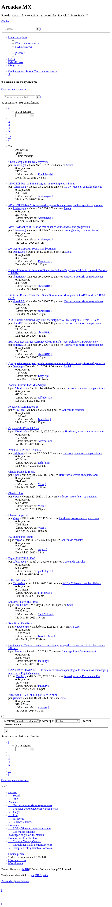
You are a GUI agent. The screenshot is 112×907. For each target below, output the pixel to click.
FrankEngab (19, 164)
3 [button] (9, 124)
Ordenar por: (60, 720)
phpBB (25, 869)
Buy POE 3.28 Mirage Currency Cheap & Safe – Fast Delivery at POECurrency (53, 341)
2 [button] (9, 121)
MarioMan (19, 583)
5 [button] (9, 131)
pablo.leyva (19, 561)
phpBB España (39, 875)
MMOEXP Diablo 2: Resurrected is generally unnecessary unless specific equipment (55, 205)
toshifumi (18, 453)
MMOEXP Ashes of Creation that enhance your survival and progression (49, 226)
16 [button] (9, 137)
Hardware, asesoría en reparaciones (83, 276)
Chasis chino (15, 493)
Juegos (67, 208)
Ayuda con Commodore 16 (23, 406)
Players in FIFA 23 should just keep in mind (32, 694)
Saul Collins (21, 604)
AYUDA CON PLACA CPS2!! (25, 450)
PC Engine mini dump (20, 536)
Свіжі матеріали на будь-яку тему (28, 161)
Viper (16, 474)
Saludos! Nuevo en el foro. (23, 601)
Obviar (5, 21)
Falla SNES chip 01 (19, 580)
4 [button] (9, 127)
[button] (8, 108)
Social (69, 164)
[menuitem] (27, 43)
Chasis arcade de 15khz (21, 471)
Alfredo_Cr (20, 388)
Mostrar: (22, 720)
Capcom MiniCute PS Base (23, 428)
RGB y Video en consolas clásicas (83, 186)
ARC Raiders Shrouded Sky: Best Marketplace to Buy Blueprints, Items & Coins (53, 319)
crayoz (18, 539)
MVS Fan (18, 409)
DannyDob (19, 251)
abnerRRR (19, 276)
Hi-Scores (75, 626)
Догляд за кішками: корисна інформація (32, 248)
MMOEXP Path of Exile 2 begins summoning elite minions (41, 183)
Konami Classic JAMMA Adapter (27, 384)
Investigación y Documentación (81, 230)
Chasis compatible (18, 515)
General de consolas (73, 409)
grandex (17, 697)
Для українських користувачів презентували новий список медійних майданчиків (56, 363)
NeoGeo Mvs (21, 626)
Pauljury (19, 651)
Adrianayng (19, 186)
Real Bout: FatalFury (20, 623)
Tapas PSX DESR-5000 (21, 558)
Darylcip (18, 366)
